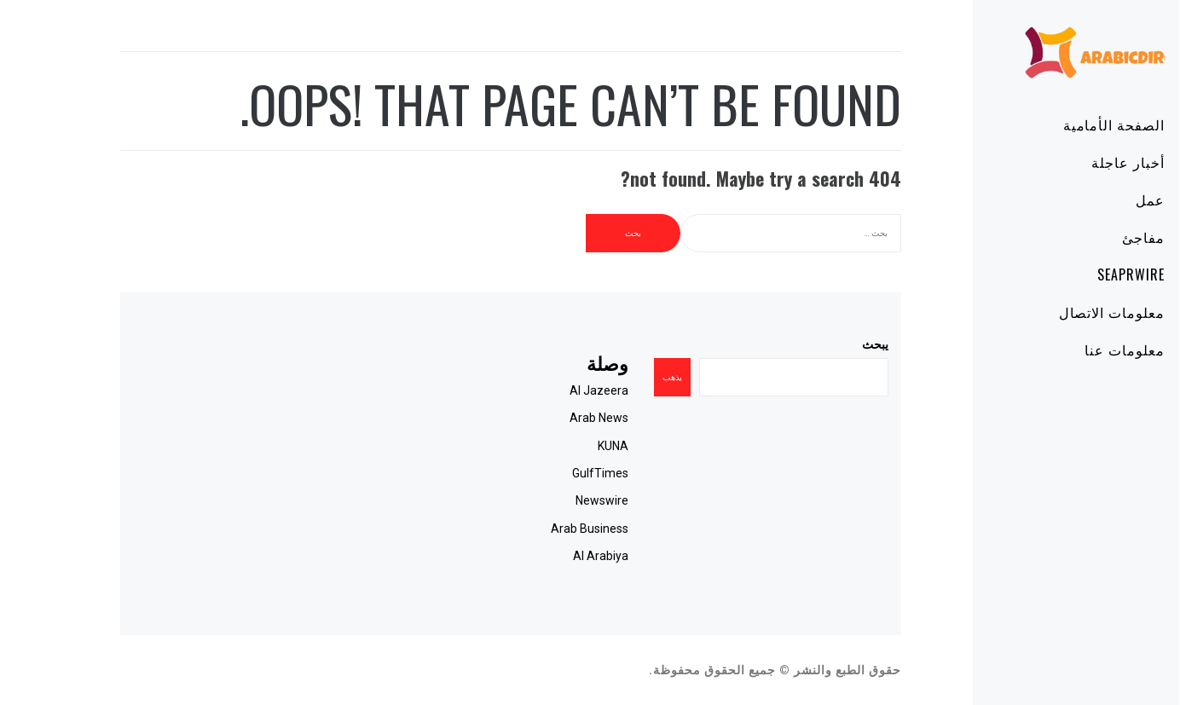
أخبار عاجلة (1079, 162)
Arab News (550, 418)
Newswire (553, 500)
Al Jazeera (550, 390)
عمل (1101, 199)
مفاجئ (1094, 237)
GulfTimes (551, 473)
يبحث (826, 344)
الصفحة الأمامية (1065, 124)
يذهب (623, 377)
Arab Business (541, 528)
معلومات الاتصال (1063, 312)
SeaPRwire (1082, 274)
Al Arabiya (552, 556)
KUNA (564, 446)
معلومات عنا (1076, 349)
